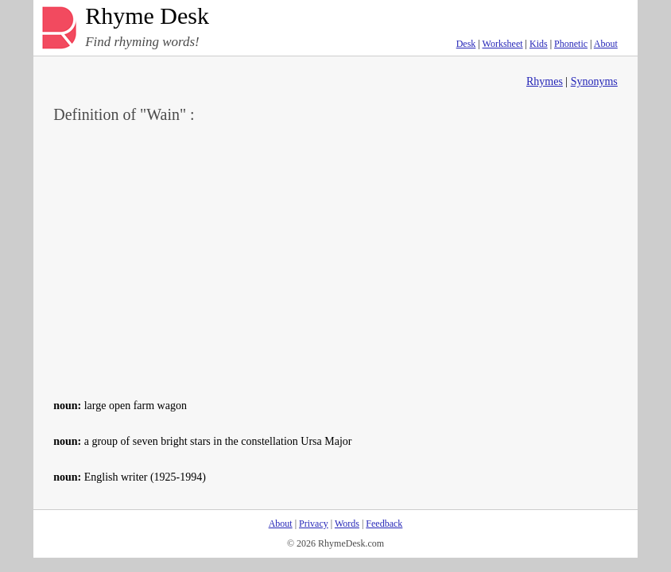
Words (347, 523)
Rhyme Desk (147, 16)
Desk (466, 43)
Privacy (313, 523)
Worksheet (503, 43)
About (606, 43)
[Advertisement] (335, 259)
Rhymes (544, 81)
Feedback (384, 523)
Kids (538, 43)
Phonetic (571, 43)
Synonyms (594, 81)
